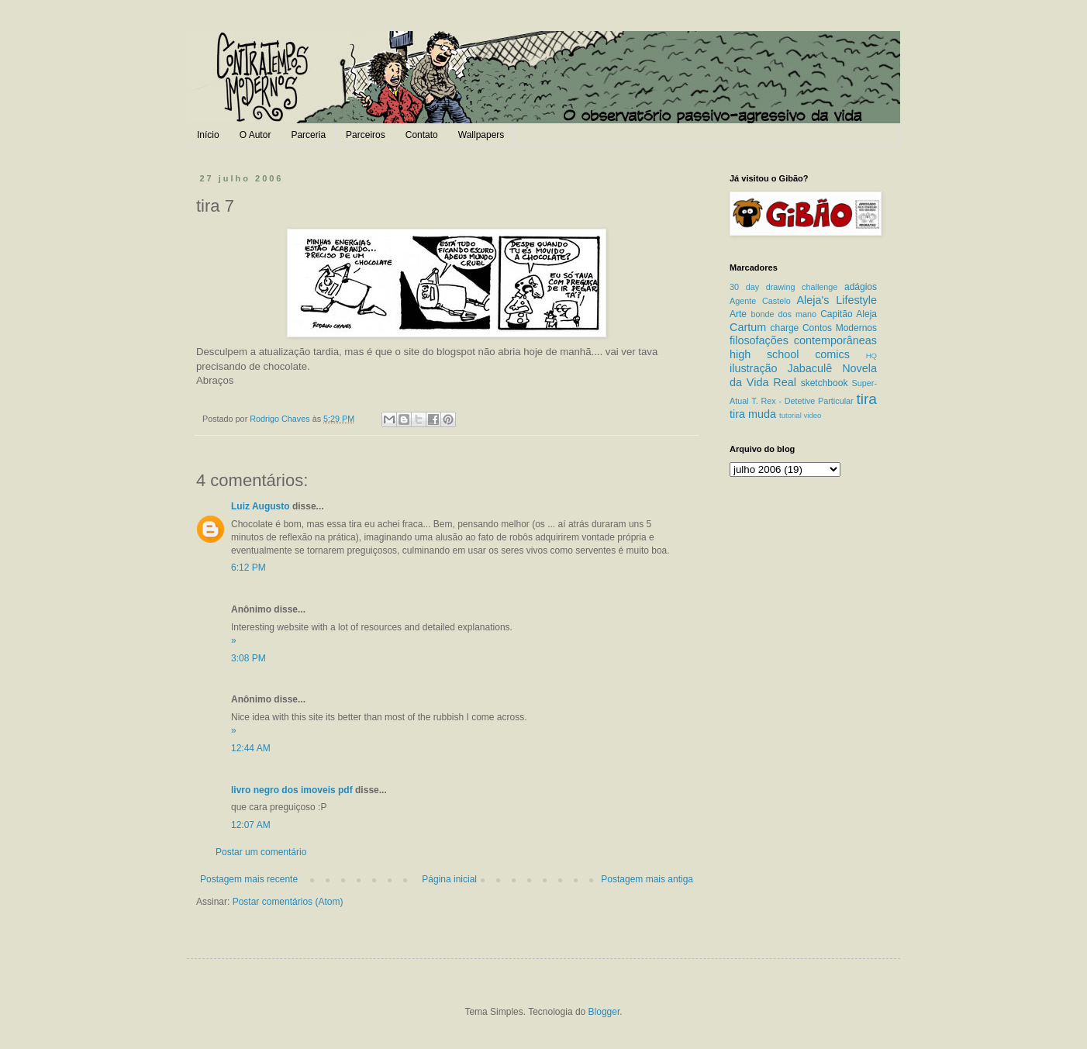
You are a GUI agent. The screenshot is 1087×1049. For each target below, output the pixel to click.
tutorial (790, 415)
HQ (871, 355)
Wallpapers (481, 134)
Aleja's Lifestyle (836, 300)
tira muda (753, 414)
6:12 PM (248, 567)
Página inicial (449, 879)
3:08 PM (248, 658)
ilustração (754, 368)
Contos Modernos (839, 328)
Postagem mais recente (249, 879)
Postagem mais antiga (647, 879)
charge (785, 328)
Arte (738, 314)
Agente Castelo (760, 300)
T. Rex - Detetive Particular (802, 400)
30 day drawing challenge (783, 287)
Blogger (604, 1011)
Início (208, 134)
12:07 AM (251, 825)
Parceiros (365, 134)
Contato (421, 134)
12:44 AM (251, 748)
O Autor (255, 134)
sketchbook (824, 383)
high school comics (790, 354)
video (812, 415)
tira (866, 399)
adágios (860, 286)
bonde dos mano (783, 314)
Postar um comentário (261, 852)
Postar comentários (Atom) (288, 901)
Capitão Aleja (848, 314)
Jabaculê (810, 368)
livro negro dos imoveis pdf (292, 790)
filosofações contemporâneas (803, 340)
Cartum (748, 327)
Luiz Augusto (260, 506)
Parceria (308, 134)
